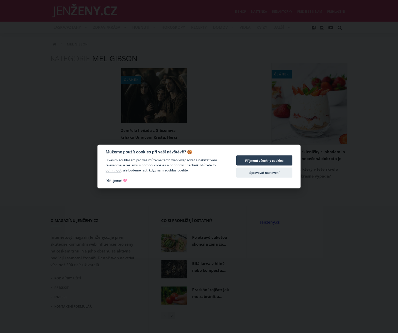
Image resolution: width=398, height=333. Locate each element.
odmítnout (113, 170)
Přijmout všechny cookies (264, 161)
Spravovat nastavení (264, 173)
